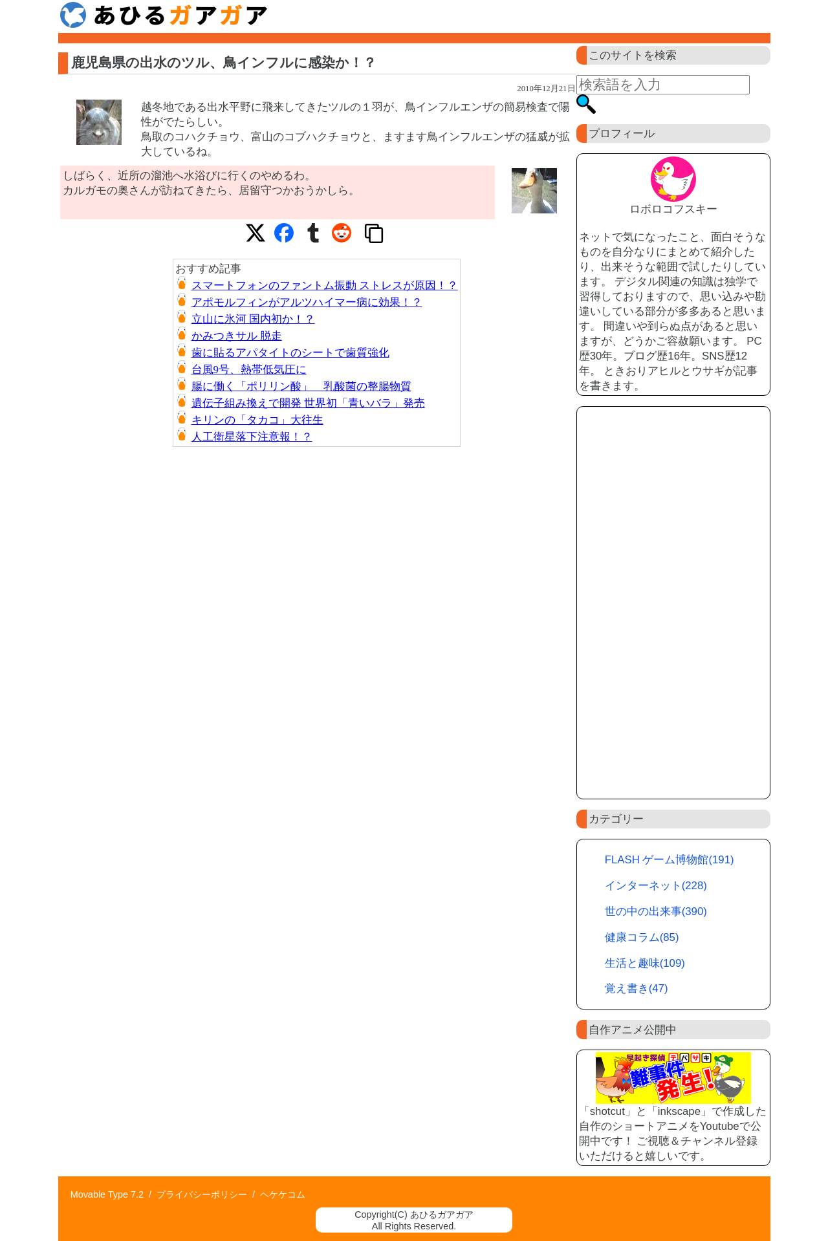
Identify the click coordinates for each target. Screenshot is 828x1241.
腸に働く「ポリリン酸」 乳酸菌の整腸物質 (301, 386)
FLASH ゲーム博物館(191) (669, 860)
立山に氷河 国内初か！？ (253, 319)
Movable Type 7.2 (107, 1194)
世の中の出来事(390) (656, 911)
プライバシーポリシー (202, 1194)
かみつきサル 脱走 (236, 336)
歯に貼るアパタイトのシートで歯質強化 (290, 353)
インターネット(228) (656, 885)
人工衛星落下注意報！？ (251, 437)
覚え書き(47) (636, 988)
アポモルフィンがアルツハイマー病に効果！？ (306, 302)
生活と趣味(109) (645, 963)
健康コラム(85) (642, 937)
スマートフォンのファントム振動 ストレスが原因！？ (324, 285)
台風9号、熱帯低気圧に (249, 369)
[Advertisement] (673, 603)
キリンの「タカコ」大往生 (257, 420)
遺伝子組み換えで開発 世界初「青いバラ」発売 (308, 403)
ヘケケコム (282, 1194)
